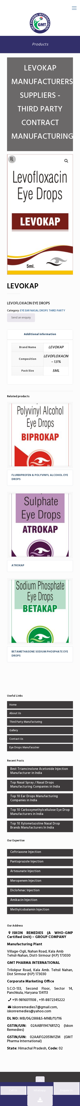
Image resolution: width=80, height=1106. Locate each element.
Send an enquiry (21, 317)
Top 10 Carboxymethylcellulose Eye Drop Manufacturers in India (40, 812)
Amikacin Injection (23, 900)
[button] (66, 161)
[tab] (40, 334)
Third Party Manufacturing (25, 722)
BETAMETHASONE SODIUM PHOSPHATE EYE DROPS (40, 653)
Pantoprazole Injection (26, 862)
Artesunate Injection (25, 871)
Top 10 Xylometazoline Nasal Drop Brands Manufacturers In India (35, 826)
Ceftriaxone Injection (25, 852)
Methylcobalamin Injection (29, 910)
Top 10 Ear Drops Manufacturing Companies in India (34, 798)
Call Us (13, 1090)
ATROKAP (18, 565)
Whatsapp (39, 1090)
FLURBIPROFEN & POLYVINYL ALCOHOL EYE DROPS (40, 477)
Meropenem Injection (25, 881)
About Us (15, 713)
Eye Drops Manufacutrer (24, 747)
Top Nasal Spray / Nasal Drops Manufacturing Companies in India (35, 785)
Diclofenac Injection (24, 891)
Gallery (13, 730)
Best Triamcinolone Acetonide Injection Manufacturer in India (39, 771)
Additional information (40, 334)
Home (13, 705)
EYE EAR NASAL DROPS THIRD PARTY (42, 310)
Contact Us (16, 739)
